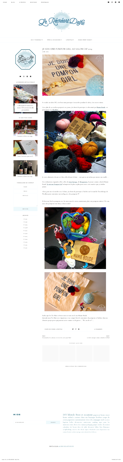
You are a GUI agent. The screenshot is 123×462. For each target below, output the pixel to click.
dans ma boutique (88, 417)
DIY (65, 414)
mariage (78, 432)
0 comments (98, 329)
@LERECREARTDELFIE (66, 446)
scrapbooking (67, 429)
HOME (5, 2)
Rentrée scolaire (71, 432)
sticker (100, 425)
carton (97, 429)
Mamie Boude (101, 107)
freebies (99, 417)
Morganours (83, 182)
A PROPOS (22, 2)
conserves (74, 429)
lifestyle (59, 329)
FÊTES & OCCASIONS (54, 40)
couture (77, 417)
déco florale (81, 429)
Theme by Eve (116, 459)
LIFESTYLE (69, 40)
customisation (80, 420)
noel (102, 420)
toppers (87, 429)
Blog (13, 2)
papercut (96, 415)
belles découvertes (76, 422)
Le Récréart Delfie (12, 459)
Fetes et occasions (84, 414)
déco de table (82, 427)
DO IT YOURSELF (36, 40)
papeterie (71, 420)
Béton (90, 432)
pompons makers (98, 201)
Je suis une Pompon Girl (54, 184)
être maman (82, 425)
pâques (95, 425)
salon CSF (53, 102)
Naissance (106, 427)
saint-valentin (84, 432)
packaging (89, 425)
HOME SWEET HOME (84, 40)
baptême (65, 422)
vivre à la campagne (93, 420)
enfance (71, 417)
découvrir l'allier (93, 427)
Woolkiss (55, 110)
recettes (107, 420)
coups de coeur (50, 329)
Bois (101, 427)
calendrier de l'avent (70, 427)
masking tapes (97, 422)
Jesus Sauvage (73, 182)
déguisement (103, 429)
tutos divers (74, 425)
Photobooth (92, 429)
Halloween (94, 432)
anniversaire (87, 422)
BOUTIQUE (33, 2)
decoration (106, 425)
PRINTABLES (45, 2)
